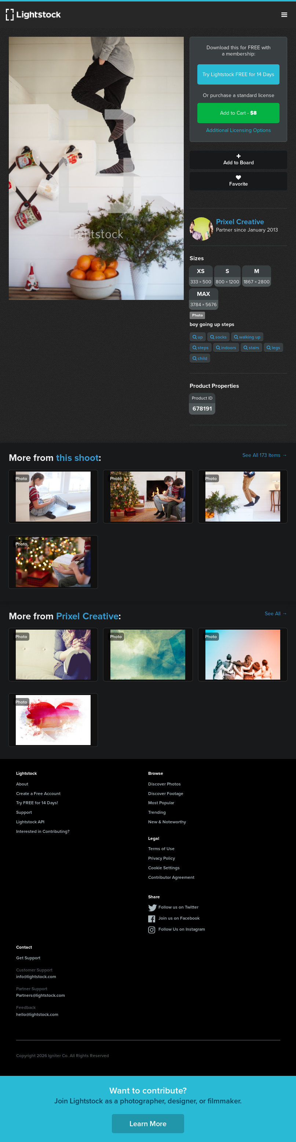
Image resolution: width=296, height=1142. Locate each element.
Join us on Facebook (179, 918)
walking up (247, 337)
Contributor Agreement (171, 877)
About (22, 784)
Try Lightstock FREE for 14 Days (238, 74)
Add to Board (238, 160)
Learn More (148, 1123)
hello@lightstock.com (37, 1014)
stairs (251, 347)
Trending (157, 812)
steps (201, 347)
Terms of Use (161, 848)
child (200, 358)
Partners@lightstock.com (40, 995)
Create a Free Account (38, 793)
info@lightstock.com (36, 976)
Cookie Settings (164, 867)
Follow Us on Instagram (181, 929)
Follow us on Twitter (178, 907)
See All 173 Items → (264, 455)
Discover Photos (164, 784)
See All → (276, 613)
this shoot (77, 458)
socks (218, 337)
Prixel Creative (240, 221)
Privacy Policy (161, 858)
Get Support (28, 958)
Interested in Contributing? (43, 831)
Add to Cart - (238, 113)
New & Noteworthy (167, 822)
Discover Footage (165, 793)
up (198, 337)
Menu (284, 15)
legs (273, 347)
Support (24, 812)
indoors (226, 347)
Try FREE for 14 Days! (37, 802)
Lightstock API (30, 822)
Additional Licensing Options (238, 130)
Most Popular (161, 802)
